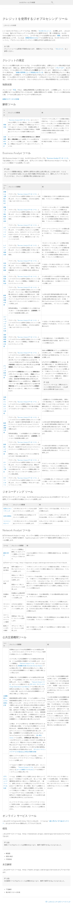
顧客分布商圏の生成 (4, 300)
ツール (27, 664)
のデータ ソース (19, 120)
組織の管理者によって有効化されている (29, 72)
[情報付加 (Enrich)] (31, 38)
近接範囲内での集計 (4, 141)
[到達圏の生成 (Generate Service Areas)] (30, 666)
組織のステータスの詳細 (11, 99)
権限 (58, 35)
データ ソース (57, 158)
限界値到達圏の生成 (4, 427)
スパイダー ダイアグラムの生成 (4, 324)
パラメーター (59, 68)
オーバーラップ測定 (4, 467)
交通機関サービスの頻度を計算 (5, 700)
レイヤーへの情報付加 (4, 250)
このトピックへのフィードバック (59, 901)
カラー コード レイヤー (4, 232)
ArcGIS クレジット (45, 31)
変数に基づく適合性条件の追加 (4, 214)
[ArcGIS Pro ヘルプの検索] (35, 2)
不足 (14, 90)
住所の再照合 (7, 516)
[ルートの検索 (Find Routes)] (25, 770)
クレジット (59, 49)
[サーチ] (52, 2)
